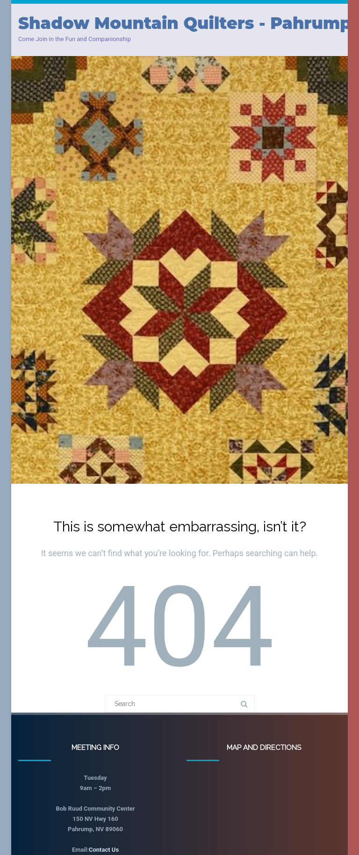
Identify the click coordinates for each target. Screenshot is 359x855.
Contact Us (104, 849)
